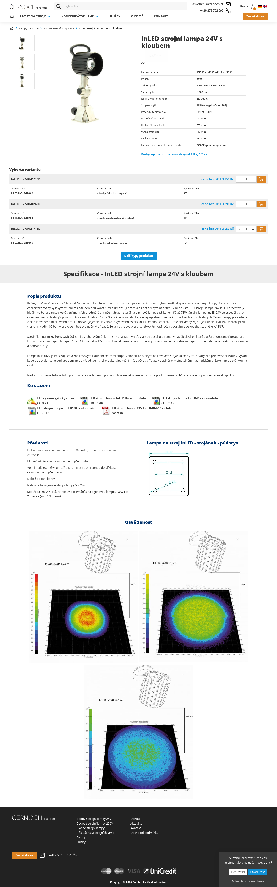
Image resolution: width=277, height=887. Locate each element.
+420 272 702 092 (211, 10)
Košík (247, 5)
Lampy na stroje (35, 16)
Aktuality (136, 823)
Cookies (235, 881)
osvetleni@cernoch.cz (207, 4)
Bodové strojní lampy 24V (94, 819)
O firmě (137, 16)
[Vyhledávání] (125, 6)
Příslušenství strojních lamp (95, 833)
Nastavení (238, 872)
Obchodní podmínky (144, 833)
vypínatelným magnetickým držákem (198, 361)
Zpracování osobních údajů (252, 881)
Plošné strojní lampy (91, 828)
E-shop (81, 837)
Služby (114, 16)
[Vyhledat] (58, 6)
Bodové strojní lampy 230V (95, 823)
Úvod (12, 16)
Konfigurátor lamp (80, 16)
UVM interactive (157, 882)
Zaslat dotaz (255, 16)
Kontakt (161, 16)
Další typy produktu (138, 256)
